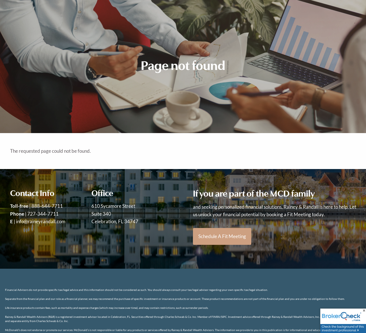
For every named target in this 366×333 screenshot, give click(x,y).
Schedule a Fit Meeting (222, 236)
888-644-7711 (47, 206)
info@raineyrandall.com (40, 221)
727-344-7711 (43, 214)
